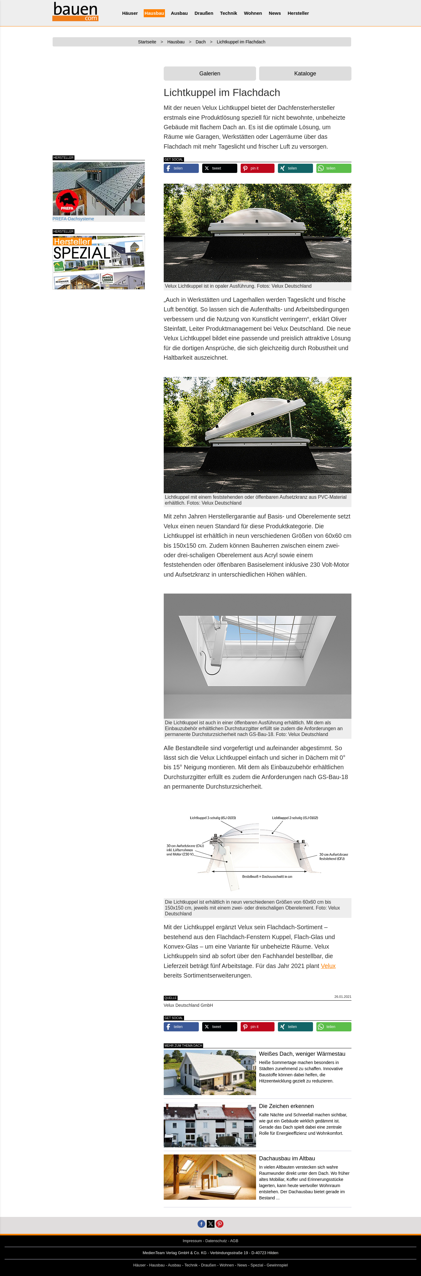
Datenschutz (216, 1241)
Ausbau (179, 13)
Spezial (257, 1265)
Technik (228, 13)
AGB (234, 1241)
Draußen (203, 13)
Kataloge (305, 73)
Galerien (209, 73)
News (275, 13)
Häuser (130, 13)
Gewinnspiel (277, 1265)
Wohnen (253, 13)
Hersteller (298, 13)
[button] (181, 168)
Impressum (192, 1241)
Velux (328, 965)
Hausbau (154, 13)
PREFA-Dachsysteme (99, 191)
